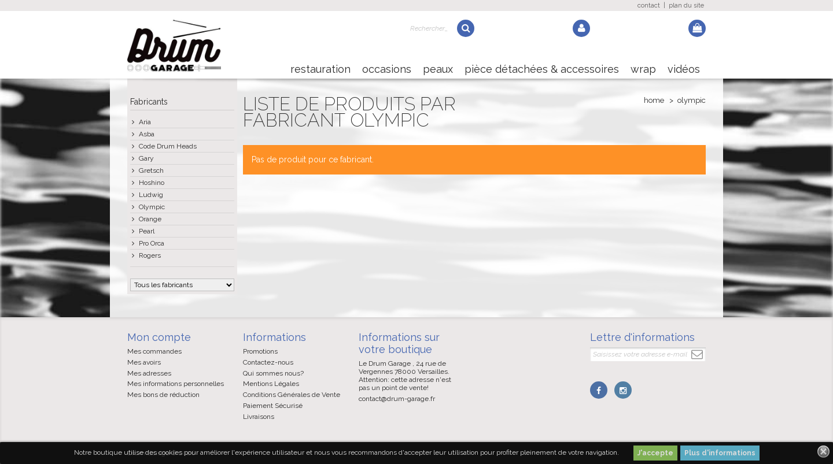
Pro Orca (151, 243)
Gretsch (151, 170)
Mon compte (159, 337)
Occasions (386, 69)
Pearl (146, 231)
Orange (150, 219)
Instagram (623, 390)
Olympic (152, 207)
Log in (581, 28)
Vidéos (684, 69)
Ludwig (151, 195)
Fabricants (149, 101)
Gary (146, 158)
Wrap (643, 69)
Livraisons (258, 417)
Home (654, 100)
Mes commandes (154, 351)
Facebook (598, 390)
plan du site (686, 5)
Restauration (320, 69)
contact (648, 5)
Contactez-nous (268, 362)
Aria (145, 122)
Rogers (150, 255)
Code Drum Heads (168, 146)
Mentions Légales (271, 384)
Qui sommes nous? (273, 373)
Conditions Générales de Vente (291, 395)
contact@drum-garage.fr (397, 399)
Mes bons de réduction (163, 395)
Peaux (438, 69)
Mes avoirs (144, 362)
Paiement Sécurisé (273, 406)
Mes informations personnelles (175, 384)
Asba (146, 134)
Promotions (260, 351)
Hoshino (151, 183)
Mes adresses (149, 373)
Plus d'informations (719, 453)
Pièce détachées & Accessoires (542, 69)
